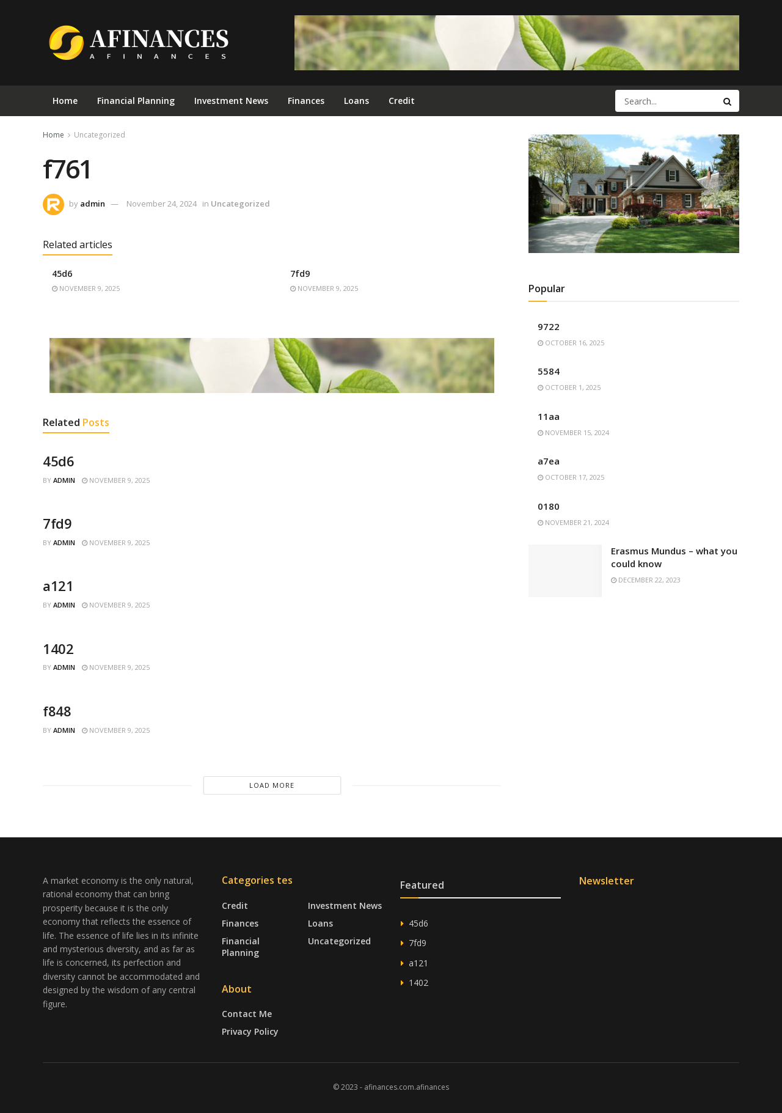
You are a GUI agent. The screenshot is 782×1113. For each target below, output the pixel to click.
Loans (356, 100)
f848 (57, 711)
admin (92, 203)
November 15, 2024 (573, 432)
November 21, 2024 (573, 522)
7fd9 (300, 273)
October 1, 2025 (569, 387)
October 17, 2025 (571, 477)
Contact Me (247, 1013)
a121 (58, 585)
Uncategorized (99, 135)
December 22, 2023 (646, 579)
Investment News (231, 100)
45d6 (62, 273)
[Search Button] (728, 101)
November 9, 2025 (86, 288)
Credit (402, 100)
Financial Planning (136, 100)
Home (65, 100)
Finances (306, 100)
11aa (549, 416)
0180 (549, 506)
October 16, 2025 (571, 342)
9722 (549, 326)
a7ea (549, 461)
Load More (271, 785)
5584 (549, 371)
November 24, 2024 (161, 203)
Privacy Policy (250, 1031)
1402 (58, 648)
